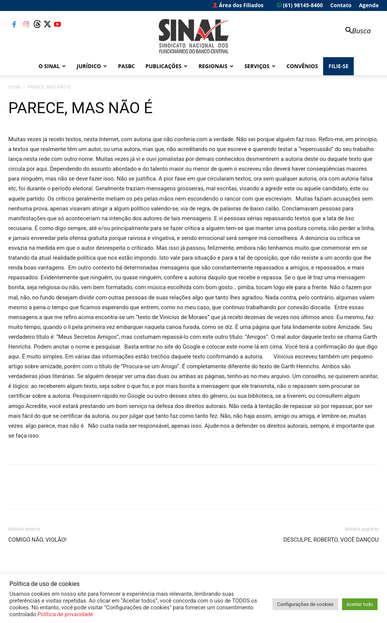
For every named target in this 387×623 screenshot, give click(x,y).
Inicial (14, 87)
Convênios (302, 66)
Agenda (369, 5)
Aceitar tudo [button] (360, 604)
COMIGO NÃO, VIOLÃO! (37, 539)
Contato (340, 5)
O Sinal (52, 66)
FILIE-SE (338, 66)
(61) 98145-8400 (300, 5)
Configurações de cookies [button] (305, 604)
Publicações (167, 66)
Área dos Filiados (238, 5)
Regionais (215, 66)
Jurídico (92, 66)
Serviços (260, 66)
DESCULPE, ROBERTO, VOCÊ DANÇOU (331, 539)
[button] (354, 31)
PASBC (126, 66)
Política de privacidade (65, 614)
